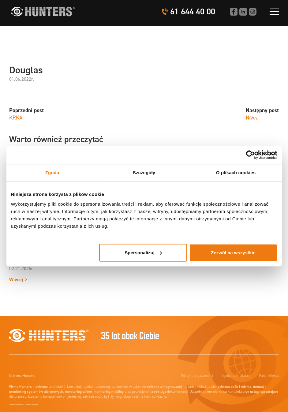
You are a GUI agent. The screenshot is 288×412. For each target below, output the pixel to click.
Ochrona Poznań (31, 404)
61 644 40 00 (192, 12)
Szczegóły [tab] (144, 172)
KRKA (15, 117)
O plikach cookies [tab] (236, 172)
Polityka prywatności (197, 375)
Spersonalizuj (143, 252)
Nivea (252, 117)
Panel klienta (269, 375)
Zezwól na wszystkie (233, 252)
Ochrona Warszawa (16, 404)
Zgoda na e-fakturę (236, 375)
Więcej (16, 279)
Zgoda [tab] (52, 172)
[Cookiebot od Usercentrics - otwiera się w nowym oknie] (250, 155)
